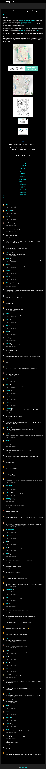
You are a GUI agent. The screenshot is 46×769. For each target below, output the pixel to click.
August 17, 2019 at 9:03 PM (11, 702)
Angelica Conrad (23, 165)
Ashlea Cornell (23, 166)
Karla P (7, 632)
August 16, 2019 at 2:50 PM (11, 618)
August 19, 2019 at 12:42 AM (11, 755)
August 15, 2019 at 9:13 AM (11, 225)
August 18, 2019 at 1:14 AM (11, 720)
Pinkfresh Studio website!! (26, 22)
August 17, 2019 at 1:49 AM (11, 653)
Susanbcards (8, 729)
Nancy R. (7, 228)
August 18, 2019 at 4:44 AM (11, 732)
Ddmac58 (7, 433)
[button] (3, 14)
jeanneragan (8, 582)
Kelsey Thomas (8, 498)
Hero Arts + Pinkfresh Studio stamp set (27, 20)
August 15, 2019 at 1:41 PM (11, 346)
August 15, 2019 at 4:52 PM (11, 387)
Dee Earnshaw (8, 252)
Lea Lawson (23, 186)
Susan (7, 466)
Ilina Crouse (23, 174)
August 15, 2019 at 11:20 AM (11, 273)
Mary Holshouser (9, 589)
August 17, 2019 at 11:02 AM (11, 671)
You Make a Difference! (23, 23)
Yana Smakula (23, 192)
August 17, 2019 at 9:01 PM (11, 696)
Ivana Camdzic (23, 176)
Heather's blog (22, 30)
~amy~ (7, 553)
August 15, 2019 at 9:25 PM (11, 482)
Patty (7, 372)
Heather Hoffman (23, 173)
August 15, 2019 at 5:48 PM (11, 405)
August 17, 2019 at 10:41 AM (11, 659)
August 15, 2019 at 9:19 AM (11, 231)
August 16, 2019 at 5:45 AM (11, 532)
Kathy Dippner (8, 699)
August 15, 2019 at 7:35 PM (11, 446)
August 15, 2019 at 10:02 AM (11, 243)
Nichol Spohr (23, 189)
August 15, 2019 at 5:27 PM (11, 399)
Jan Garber (8, 343)
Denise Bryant (8, 717)
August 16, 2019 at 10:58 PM (11, 641)
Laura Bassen (23, 184)
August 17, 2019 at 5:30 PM (11, 684)
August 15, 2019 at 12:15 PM (11, 304)
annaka (7, 662)
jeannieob (7, 668)
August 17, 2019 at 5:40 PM (11, 690)
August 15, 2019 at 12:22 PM (11, 310)
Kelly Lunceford (23, 182)
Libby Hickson (23, 187)
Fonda (7, 264)
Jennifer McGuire (23, 179)
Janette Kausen (23, 178)
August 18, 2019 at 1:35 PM (11, 738)
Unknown (7, 723)
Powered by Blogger (23, 767)
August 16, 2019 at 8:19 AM (11, 562)
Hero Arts (23, 162)
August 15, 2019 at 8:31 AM (11, 207)
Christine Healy (8, 415)
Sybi (6, 472)
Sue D (7, 638)
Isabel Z (7, 216)
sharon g (7, 319)
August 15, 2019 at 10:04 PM (11, 501)
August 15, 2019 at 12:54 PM (11, 328)
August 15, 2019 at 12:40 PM (11, 316)
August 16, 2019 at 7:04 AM (11, 544)
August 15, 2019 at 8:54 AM (11, 213)
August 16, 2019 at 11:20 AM (11, 579)
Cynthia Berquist (9, 485)
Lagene (7, 597)
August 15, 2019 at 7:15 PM (11, 437)
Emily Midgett (23, 171)
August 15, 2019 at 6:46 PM (11, 430)
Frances (7, 603)
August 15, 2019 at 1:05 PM (11, 334)
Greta (7, 711)
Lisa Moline (8, 390)
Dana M (7, 752)
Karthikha (7, 295)
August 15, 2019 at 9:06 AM (11, 219)
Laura (7, 650)
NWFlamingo (8, 576)
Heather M (7, 313)
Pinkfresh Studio (23, 163)
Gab (6, 541)
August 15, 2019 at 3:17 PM (11, 375)
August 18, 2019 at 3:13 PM (11, 744)
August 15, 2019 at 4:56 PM (11, 393)
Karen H (7, 331)
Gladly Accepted (9, 510)
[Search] (16, 2)
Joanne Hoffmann (9, 301)
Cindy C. (7, 325)
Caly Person (23, 168)
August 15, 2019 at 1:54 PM (11, 352)
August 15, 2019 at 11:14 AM (11, 261)
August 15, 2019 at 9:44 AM (11, 237)
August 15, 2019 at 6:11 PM (11, 418)
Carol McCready (9, 349)
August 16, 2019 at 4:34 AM (11, 526)
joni (6, 609)
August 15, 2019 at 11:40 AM (11, 286)
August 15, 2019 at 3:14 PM (11, 369)
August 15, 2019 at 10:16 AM (11, 255)
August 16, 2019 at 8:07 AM (11, 556)
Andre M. (7, 674)
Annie (7, 705)
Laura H (7, 276)
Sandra (7, 378)
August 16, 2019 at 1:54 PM (11, 612)
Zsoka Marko (23, 194)
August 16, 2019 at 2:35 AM (11, 519)
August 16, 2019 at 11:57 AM (11, 586)
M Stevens (7, 402)
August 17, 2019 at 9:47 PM (11, 708)
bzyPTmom (8, 427)
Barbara (7, 478)
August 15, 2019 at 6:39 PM (11, 424)
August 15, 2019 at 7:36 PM (11, 452)
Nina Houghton (8, 307)
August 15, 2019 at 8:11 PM (11, 469)
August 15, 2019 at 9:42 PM (11, 489)
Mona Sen (7, 565)
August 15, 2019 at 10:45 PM (11, 507)
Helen (7, 522)
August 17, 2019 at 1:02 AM (11, 647)
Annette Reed (8, 408)
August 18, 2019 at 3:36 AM (11, 726)
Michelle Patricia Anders (10, 529)
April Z (7, 559)
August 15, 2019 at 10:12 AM (11, 249)
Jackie (7, 234)
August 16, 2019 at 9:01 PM (11, 635)
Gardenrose (8, 680)
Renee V (7, 735)
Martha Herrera (8, 282)
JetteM (7, 222)
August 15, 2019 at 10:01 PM (11, 495)
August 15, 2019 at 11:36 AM (11, 279)
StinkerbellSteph (9, 644)
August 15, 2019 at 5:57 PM (11, 412)
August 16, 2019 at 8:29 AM (11, 568)
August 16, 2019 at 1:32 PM (11, 606)
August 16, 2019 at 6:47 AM (11, 538)
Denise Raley (8, 270)
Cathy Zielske (23, 170)
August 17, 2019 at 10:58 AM (11, 665)
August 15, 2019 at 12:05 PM (11, 298)
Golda (7, 396)
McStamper (8, 449)
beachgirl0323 (8, 492)
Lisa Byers (7, 258)
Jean (6, 337)
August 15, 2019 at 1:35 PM (11, 340)
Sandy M (7, 384)
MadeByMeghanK (9, 246)
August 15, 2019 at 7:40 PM (11, 458)
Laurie (7, 615)
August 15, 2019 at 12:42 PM (11, 322)
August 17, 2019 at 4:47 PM (11, 677)
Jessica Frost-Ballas (23, 181)
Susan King (8, 204)
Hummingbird (8, 535)
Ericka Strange (8, 366)
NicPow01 (7, 626)
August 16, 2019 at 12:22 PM (11, 594)
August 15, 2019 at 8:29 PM (11, 475)
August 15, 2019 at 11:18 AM (11, 267)
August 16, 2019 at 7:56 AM (11, 550)
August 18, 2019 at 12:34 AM (11, 714)
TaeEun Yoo (23, 190)
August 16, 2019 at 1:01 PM (11, 600)
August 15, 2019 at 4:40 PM (11, 381)
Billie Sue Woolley (9, 210)
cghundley (7, 440)
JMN (6, 547)
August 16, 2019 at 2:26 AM (11, 513)
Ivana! (37, 30)
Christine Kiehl (8, 289)
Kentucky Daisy (8, 693)
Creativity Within (9, 2)
